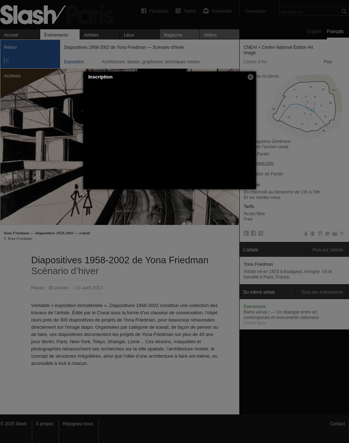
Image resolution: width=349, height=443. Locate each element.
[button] (250, 77)
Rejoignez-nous (78, 423)
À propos (44, 423)
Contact (337, 423)
